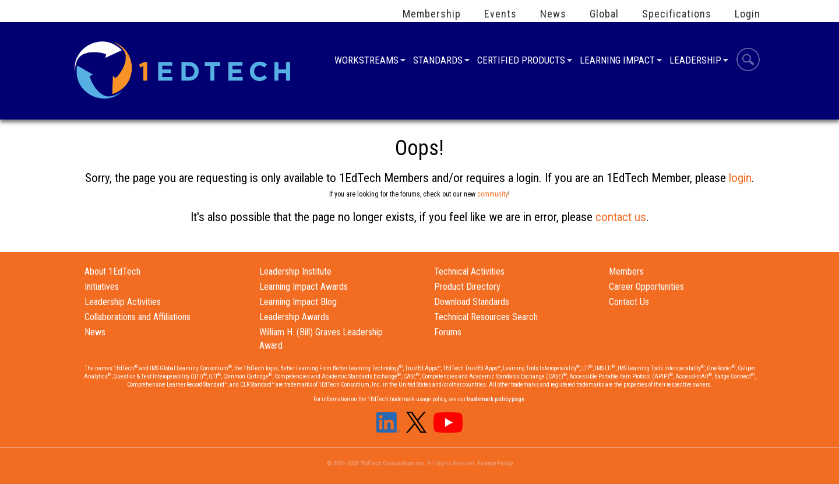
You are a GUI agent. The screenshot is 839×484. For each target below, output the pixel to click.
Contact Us (629, 301)
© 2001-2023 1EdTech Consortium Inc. (376, 463)
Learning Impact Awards (303, 286)
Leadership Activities (122, 301)
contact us (620, 217)
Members (626, 271)
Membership (432, 14)
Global (604, 14)
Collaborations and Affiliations (137, 316)
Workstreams (366, 61)
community (492, 194)
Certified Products (521, 61)
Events (500, 14)
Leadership (695, 61)
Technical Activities (469, 271)
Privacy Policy (495, 463)
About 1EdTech (112, 271)
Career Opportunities (646, 286)
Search (748, 61)
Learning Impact (617, 61)
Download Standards (471, 301)
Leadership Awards (294, 316)
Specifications (676, 14)
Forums (447, 332)
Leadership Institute (295, 271)
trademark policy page (495, 399)
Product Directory (467, 286)
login (740, 178)
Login (747, 14)
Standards (438, 61)
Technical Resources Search (486, 316)
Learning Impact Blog (298, 301)
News (553, 14)
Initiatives (101, 286)
